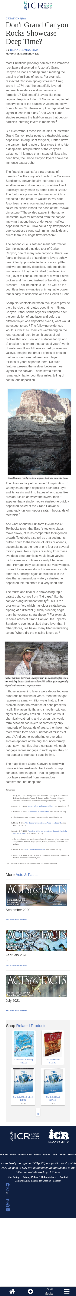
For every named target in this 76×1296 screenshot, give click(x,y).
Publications (25, 1154)
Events (46, 1154)
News (13, 1154)
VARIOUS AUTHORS (18, 920)
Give (55, 1154)
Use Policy (13, 1177)
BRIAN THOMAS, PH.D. (24, 49)
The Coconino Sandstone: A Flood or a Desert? (43, 823)
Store (63, 1154)
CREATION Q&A (16, 18)
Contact (64, 1177)
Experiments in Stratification (38, 812)
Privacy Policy (30, 1177)
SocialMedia (49, 1291)
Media (37, 1154)
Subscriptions (48, 1177)
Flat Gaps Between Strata (35, 850)
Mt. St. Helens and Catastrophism (40, 806)
